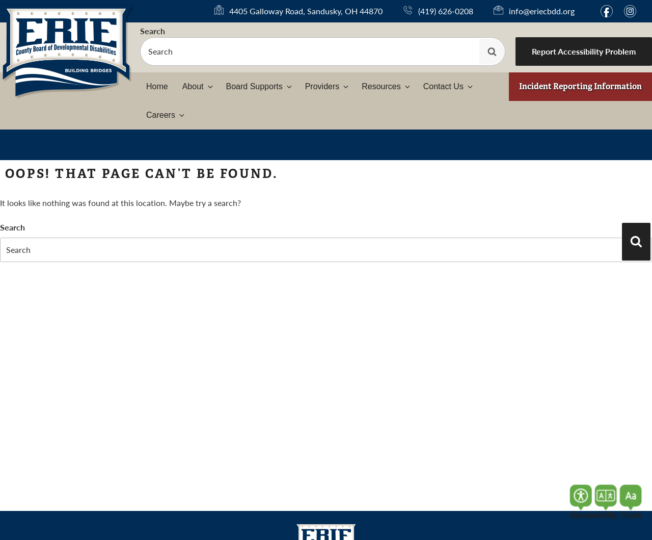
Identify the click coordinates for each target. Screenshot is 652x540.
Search (152, 31)
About (198, 86)
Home (157, 86)
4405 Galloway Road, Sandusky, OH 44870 (306, 11)
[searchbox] (322, 51)
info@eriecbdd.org (542, 11)
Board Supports (259, 86)
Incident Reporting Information (580, 86)
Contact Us (448, 86)
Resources (386, 86)
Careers (166, 115)
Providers (327, 86)
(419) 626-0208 (445, 11)
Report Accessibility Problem (584, 51)
